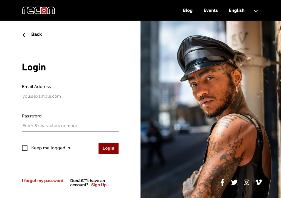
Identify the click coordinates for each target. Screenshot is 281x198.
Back (32, 35)
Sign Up (99, 185)
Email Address (36, 86)
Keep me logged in (50, 147)
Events (211, 10)
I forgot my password (42, 180)
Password (32, 116)
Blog (188, 10)
